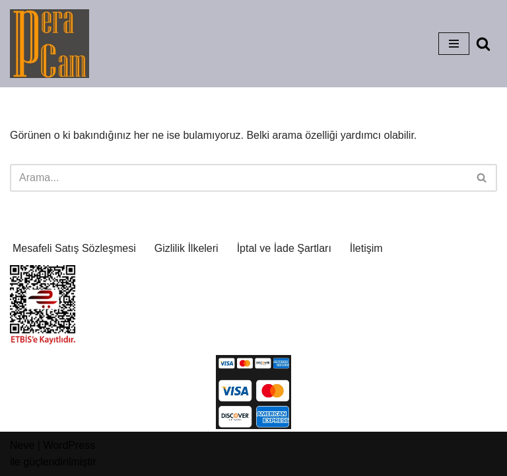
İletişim (366, 248)
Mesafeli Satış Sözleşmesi (74, 248)
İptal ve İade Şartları (284, 248)
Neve (22, 445)
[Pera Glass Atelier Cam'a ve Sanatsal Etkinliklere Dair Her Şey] (49, 43)
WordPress (69, 445)
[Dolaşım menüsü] (453, 43)
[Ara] (483, 43)
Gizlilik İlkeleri (186, 248)
